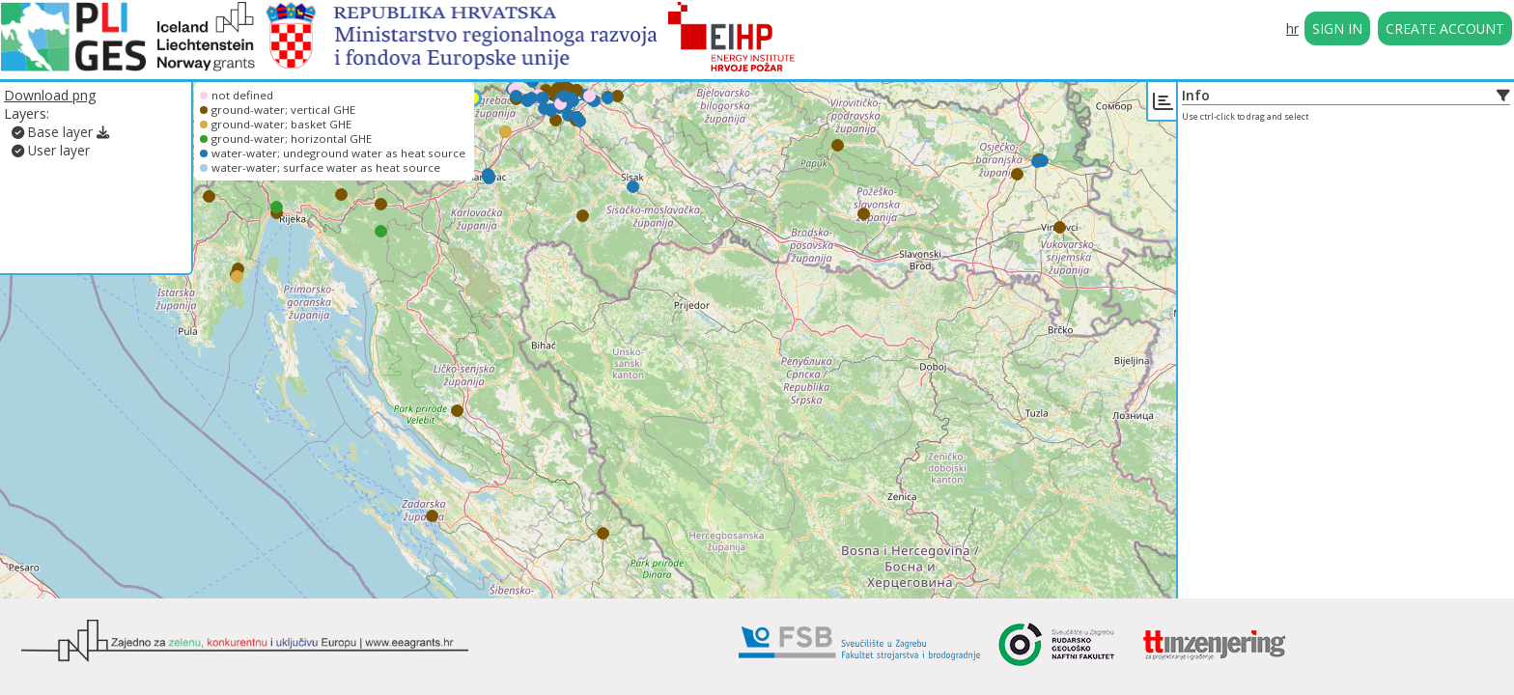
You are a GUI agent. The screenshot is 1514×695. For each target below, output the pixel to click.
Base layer (52, 132)
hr (1292, 28)
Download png (50, 95)
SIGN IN (1337, 28)
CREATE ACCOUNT (1445, 28)
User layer (51, 150)
